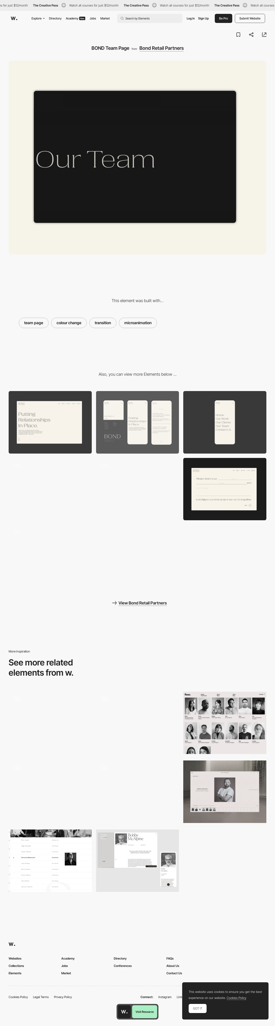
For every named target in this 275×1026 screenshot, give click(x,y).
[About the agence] (50, 860)
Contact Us (174, 973)
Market (105, 18)
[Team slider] (137, 791)
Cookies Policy (18, 997)
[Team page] (137, 860)
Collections (16, 966)
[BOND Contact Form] (224, 489)
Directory (55, 18)
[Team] (224, 723)
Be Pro (223, 18)
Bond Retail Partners (161, 48)
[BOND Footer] (50, 489)
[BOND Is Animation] (50, 556)
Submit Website (250, 18)
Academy (75, 18)
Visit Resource (145, 1011)
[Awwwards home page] (124, 1011)
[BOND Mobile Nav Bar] (224, 422)
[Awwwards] (14, 18)
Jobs (93, 18)
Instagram (165, 997)
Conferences (123, 966)
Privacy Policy (63, 997)
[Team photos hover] (50, 791)
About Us (172, 966)
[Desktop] (50, 422)
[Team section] (224, 791)
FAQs (170, 958)
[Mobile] (137, 422)
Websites (15, 958)
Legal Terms (41, 997)
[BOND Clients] (137, 489)
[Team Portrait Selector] (137, 723)
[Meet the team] (50, 723)
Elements (15, 973)
